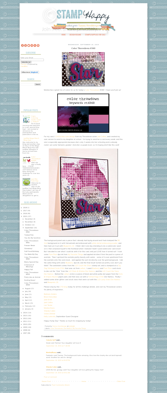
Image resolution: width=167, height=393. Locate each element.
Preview (24, 64)
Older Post (121, 381)
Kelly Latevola (49, 316)
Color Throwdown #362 (31, 231)
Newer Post (46, 381)
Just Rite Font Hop (34, 180)
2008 (25, 330)
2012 (25, 318)
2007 (25, 333)
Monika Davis (49, 308)
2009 (25, 327)
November (29, 222)
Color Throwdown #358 (31, 284)
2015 (25, 216)
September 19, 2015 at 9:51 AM (58, 373)
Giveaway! (28, 248)
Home (64, 34)
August (28, 288)
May (27, 297)
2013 (25, 315)
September (29, 228)
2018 (25, 208)
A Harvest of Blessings (29, 266)
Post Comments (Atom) (61, 385)
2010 (25, 324)
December (29, 219)
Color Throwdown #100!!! (36, 158)
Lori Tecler (48, 305)
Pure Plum (53, 254)
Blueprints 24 (68, 246)
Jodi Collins (101, 136)
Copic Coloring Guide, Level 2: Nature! (35, 118)
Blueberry (69, 263)
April (27, 300)
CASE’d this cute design (65, 136)
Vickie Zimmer (49, 314)
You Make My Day (31, 254)
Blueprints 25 (53, 282)
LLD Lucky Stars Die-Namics (108, 280)
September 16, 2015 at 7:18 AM (58, 346)
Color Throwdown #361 (31, 242)
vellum (82, 268)
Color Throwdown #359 (31, 273)
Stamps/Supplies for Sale (95, 34)
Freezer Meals (29, 245)
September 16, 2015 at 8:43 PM (58, 360)
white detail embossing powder (104, 243)
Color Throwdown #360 (31, 258)
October (28, 225)
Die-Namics (68, 328)
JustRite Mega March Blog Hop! (31, 139)
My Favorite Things (75, 254)
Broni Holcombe (50, 297)
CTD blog (63, 287)
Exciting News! (29, 280)
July (26, 291)
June (27, 294)
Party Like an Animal (32, 277)
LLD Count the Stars (83, 265)
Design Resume (75, 34)
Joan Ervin (48, 300)
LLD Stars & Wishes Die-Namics (82, 271)
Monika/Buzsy (51, 352)
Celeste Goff (51, 340)
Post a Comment (50, 377)
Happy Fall (28, 269)
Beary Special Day (31, 262)
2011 (25, 321)
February (28, 306)
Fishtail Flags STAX (96, 277)
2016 (25, 213)
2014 (25, 313)
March (27, 303)
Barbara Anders (50, 294)
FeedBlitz (24, 66)
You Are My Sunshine (32, 238)
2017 (25, 211)
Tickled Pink (28, 235)
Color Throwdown (92, 90)
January (28, 309)
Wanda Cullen (49, 311)
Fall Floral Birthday (31, 251)
